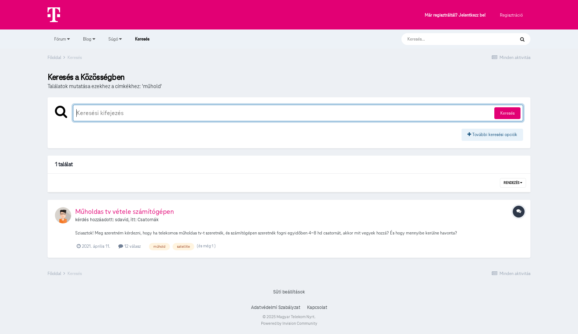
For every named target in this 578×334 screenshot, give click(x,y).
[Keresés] (450, 39)
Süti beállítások (289, 292)
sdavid (121, 220)
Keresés (142, 42)
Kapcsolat (317, 307)
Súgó (115, 39)
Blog (89, 39)
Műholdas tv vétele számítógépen (124, 211)
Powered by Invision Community (289, 323)
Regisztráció (511, 15)
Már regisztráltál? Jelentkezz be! (455, 15)
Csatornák (148, 220)
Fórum (62, 39)
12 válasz (129, 246)
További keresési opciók (492, 134)
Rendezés (513, 183)
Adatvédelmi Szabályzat (275, 307)
